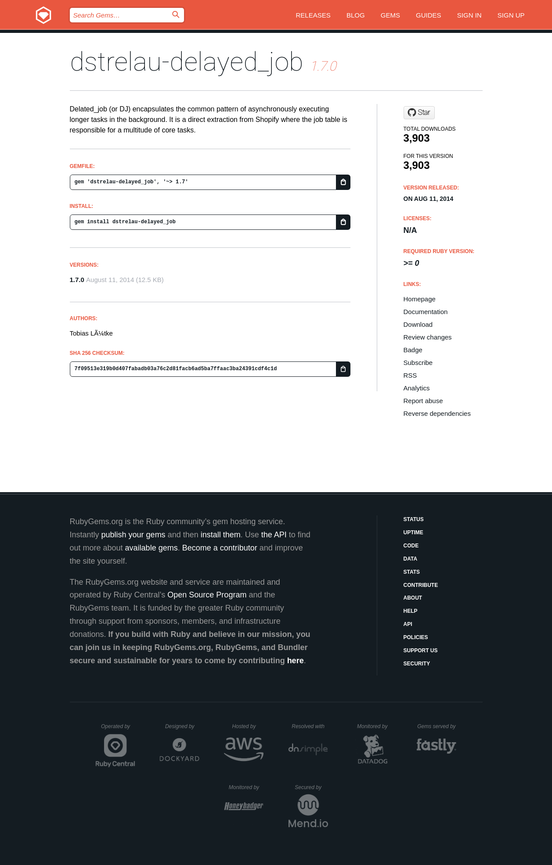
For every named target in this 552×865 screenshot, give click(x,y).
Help (411, 611)
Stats (412, 572)
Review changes (428, 337)
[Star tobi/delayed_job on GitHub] (419, 112)
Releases (313, 15)
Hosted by (247, 726)
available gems (151, 547)
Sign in (469, 15)
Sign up (511, 15)
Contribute (421, 585)
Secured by (311, 787)
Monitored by (374, 726)
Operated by (118, 729)
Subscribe (418, 362)
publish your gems (133, 534)
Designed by (182, 726)
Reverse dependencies (437, 413)
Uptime (413, 532)
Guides (428, 15)
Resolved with (310, 726)
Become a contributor (219, 547)
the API (274, 534)
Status (414, 519)
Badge (413, 350)
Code (411, 546)
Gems (390, 15)
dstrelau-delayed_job (186, 61)
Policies (416, 637)
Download (418, 324)
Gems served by (436, 726)
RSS (410, 375)
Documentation (426, 311)
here (295, 660)
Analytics (417, 388)
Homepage (420, 299)
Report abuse (423, 400)
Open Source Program (206, 594)
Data (411, 559)
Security (417, 664)
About (413, 598)
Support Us (421, 650)
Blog (355, 15)
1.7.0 (77, 279)
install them (221, 534)
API (408, 624)
